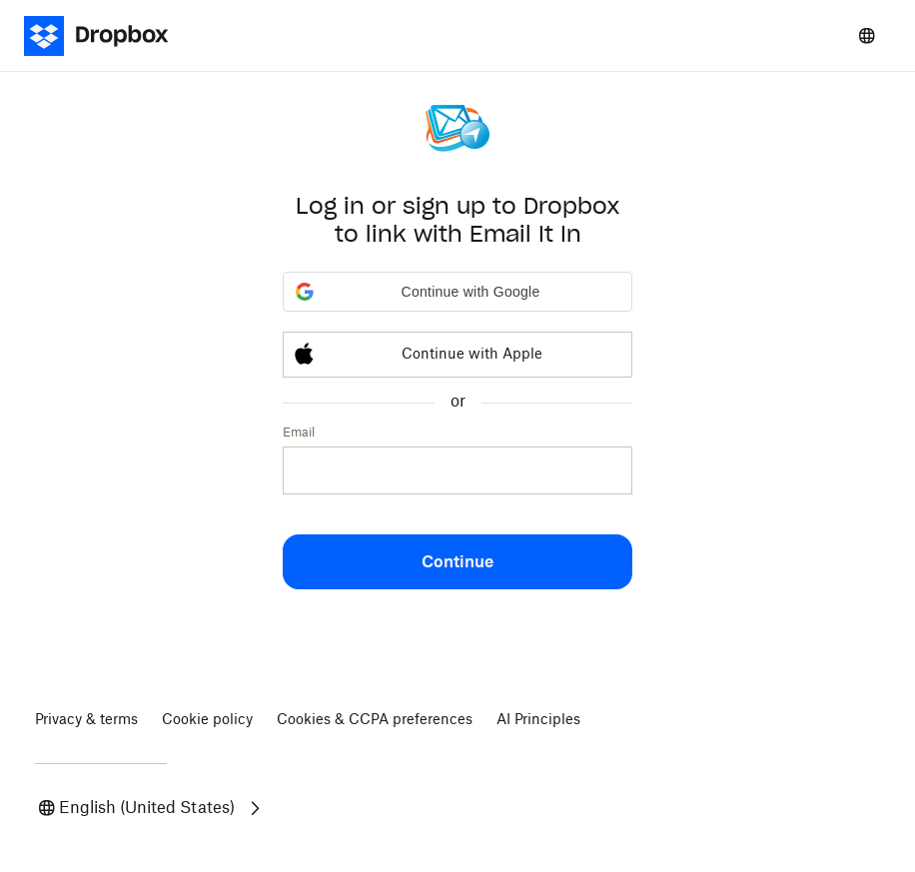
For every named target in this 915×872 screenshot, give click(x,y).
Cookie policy (207, 720)
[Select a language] (867, 36)
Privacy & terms (86, 720)
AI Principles (538, 720)
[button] (457, 292)
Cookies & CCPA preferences (374, 720)
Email (299, 432)
